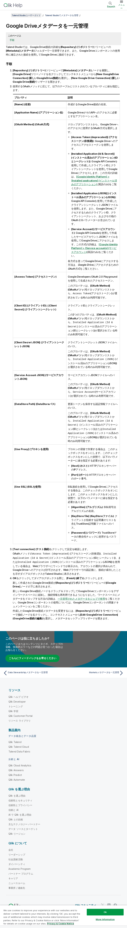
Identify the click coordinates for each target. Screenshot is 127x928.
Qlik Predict (15, 772)
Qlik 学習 (13, 709)
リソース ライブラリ (19, 718)
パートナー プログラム (20, 871)
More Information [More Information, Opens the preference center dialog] (105, 919)
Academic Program (19, 866)
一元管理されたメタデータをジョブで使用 (81, 596)
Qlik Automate (16, 777)
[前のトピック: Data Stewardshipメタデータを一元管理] (32, 671)
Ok (105, 912)
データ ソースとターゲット (23, 826)
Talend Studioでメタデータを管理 (61, 15)
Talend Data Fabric (19, 749)
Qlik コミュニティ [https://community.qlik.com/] (85, 903)
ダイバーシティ (16, 862)
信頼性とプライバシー (20, 803)
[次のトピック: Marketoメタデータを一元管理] (94, 671)
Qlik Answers (16, 768)
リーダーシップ (16, 852)
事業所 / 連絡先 (16, 885)
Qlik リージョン (17, 831)
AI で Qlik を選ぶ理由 (19, 812)
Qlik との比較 (15, 817)
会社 (10, 847)
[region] (63, 916)
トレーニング (15, 704)
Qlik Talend (14, 740)
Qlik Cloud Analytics (19, 763)
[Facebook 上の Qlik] (115, 903)
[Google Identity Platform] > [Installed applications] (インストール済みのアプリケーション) (94, 180)
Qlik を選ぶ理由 (17, 793)
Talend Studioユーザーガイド (26, 15)
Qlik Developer (17, 699)
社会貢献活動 (15, 857)
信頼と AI (13, 807)
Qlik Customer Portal (20, 713)
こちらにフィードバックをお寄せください (32, 656)
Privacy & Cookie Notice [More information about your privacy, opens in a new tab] (60, 923)
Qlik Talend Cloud (18, 744)
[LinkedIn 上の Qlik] (108, 903)
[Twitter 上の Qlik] (102, 903)
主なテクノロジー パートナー (24, 822)
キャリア (13, 876)
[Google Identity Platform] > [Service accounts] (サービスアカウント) (94, 248)
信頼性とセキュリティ (20, 798)
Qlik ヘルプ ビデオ (18, 694)
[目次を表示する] (6, 15)
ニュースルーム (16, 881)
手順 (12, 40)
